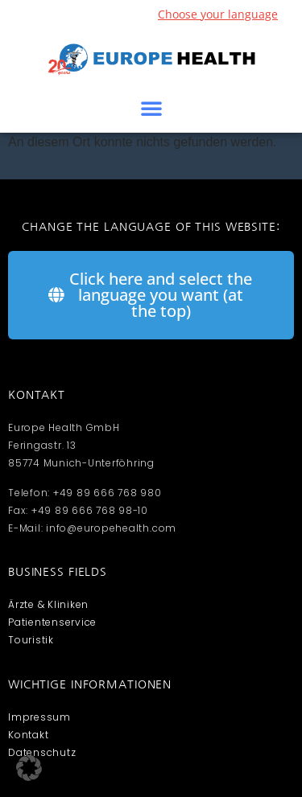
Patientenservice (52, 622)
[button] (151, 108)
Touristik (31, 640)
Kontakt (28, 735)
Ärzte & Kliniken (48, 604)
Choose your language (218, 14)
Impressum (39, 717)
